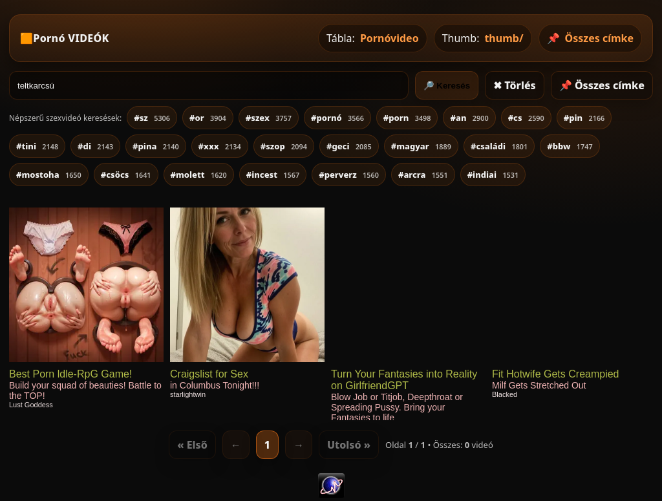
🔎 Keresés (447, 86)
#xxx (219, 146)
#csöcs (126, 174)
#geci (349, 146)
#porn (407, 117)
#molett (199, 174)
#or (207, 117)
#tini (37, 146)
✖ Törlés (514, 85)
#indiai (493, 174)
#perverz (349, 174)
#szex (269, 117)
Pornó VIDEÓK (71, 38)
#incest (272, 174)
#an (469, 117)
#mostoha (48, 174)
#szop (284, 146)
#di (95, 146)
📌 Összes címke (602, 85)
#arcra (423, 174)
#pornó (337, 117)
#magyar (421, 146)
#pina (155, 146)
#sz (152, 117)
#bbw (569, 146)
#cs (526, 117)
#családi (499, 146)
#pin (584, 117)
